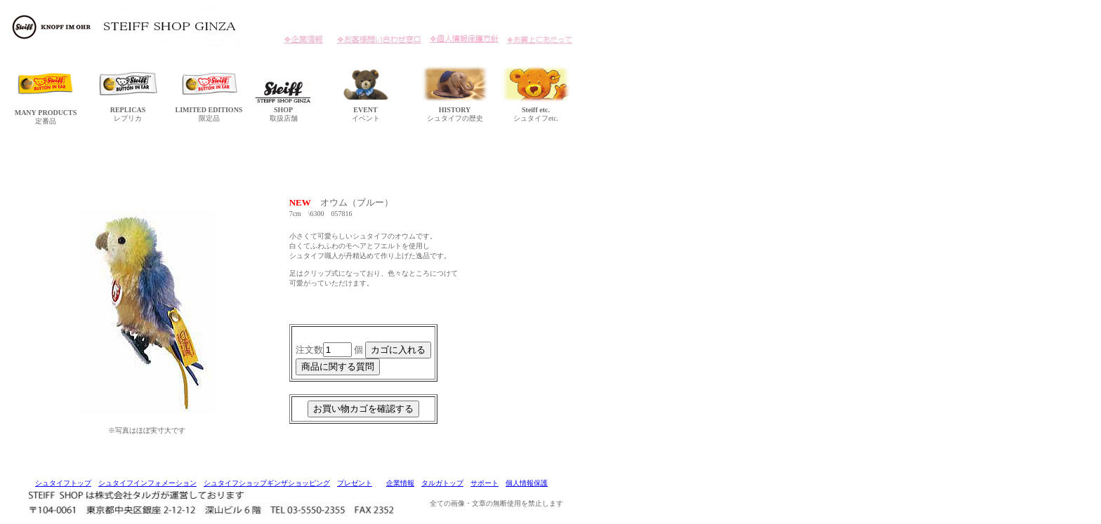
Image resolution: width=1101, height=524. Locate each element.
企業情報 (400, 483)
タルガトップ (442, 483)
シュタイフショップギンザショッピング (267, 483)
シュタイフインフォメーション (147, 483)
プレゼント (354, 483)
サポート (484, 483)
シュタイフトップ (63, 483)
